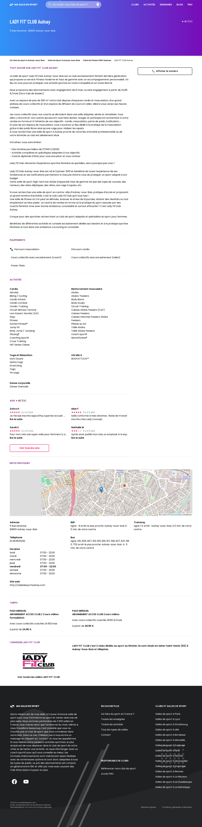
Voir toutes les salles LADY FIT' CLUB (38, 677)
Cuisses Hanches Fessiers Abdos (89, 317)
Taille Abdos (78, 327)
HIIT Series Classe (19, 344)
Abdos (75, 292)
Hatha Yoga (16, 362)
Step (12, 317)
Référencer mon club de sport (118, 768)
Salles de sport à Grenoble (170, 766)
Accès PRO (107, 773)
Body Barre (77, 299)
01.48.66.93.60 (17, 541)
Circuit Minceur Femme (23, 310)
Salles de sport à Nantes (169, 755)
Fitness (14, 320)
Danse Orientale (19, 386)
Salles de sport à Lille (167, 729)
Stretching (16, 365)
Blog (180, 4)
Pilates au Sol (78, 323)
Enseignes (166, 4)
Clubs (135, 4)
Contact (106, 735)
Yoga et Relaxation (21, 355)
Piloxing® (14, 334)
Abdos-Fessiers (80, 296)
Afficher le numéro (165, 71)
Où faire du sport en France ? (117, 714)
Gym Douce (16, 358)
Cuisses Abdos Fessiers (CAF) (88, 310)
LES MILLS (76, 355)
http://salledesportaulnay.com (27, 585)
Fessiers (75, 320)
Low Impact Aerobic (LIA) (24, 313)
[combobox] (73, 4)
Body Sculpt (78, 303)
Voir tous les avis (29, 448)
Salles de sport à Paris (167, 714)
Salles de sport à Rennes (169, 771)
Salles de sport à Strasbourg (171, 724)
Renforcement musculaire (86, 289)
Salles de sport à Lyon (167, 719)
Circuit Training (79, 306)
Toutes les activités (112, 724)
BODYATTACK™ (80, 358)
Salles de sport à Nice (167, 750)
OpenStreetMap (176, 515)
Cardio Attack (18, 299)
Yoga (12, 369)
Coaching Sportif (19, 337)
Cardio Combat (18, 303)
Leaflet (162, 515)
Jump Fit (15, 327)
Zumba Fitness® (18, 323)
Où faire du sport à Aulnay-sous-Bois (27, 60)
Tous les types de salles (114, 729)
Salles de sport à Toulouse (170, 745)
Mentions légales (148, 807)
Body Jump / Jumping (22, 330)
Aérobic (14, 292)
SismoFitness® (79, 337)
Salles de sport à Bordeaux (170, 735)
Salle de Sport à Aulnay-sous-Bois (64, 60)
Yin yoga (14, 372)
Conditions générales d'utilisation (177, 807)
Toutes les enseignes (113, 719)
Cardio (14, 289)
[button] (101, 490)
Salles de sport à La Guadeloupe (173, 782)
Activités (149, 4)
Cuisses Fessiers (80, 313)
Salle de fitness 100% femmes (97, 60)
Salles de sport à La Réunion (171, 776)
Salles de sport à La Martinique (172, 787)
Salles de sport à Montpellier (171, 761)
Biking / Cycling (18, 296)
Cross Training (18, 341)
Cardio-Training (19, 306)
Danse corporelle (20, 383)
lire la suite (16, 419)
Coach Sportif (79, 334)
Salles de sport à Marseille (170, 740)
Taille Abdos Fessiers (83, 330)
